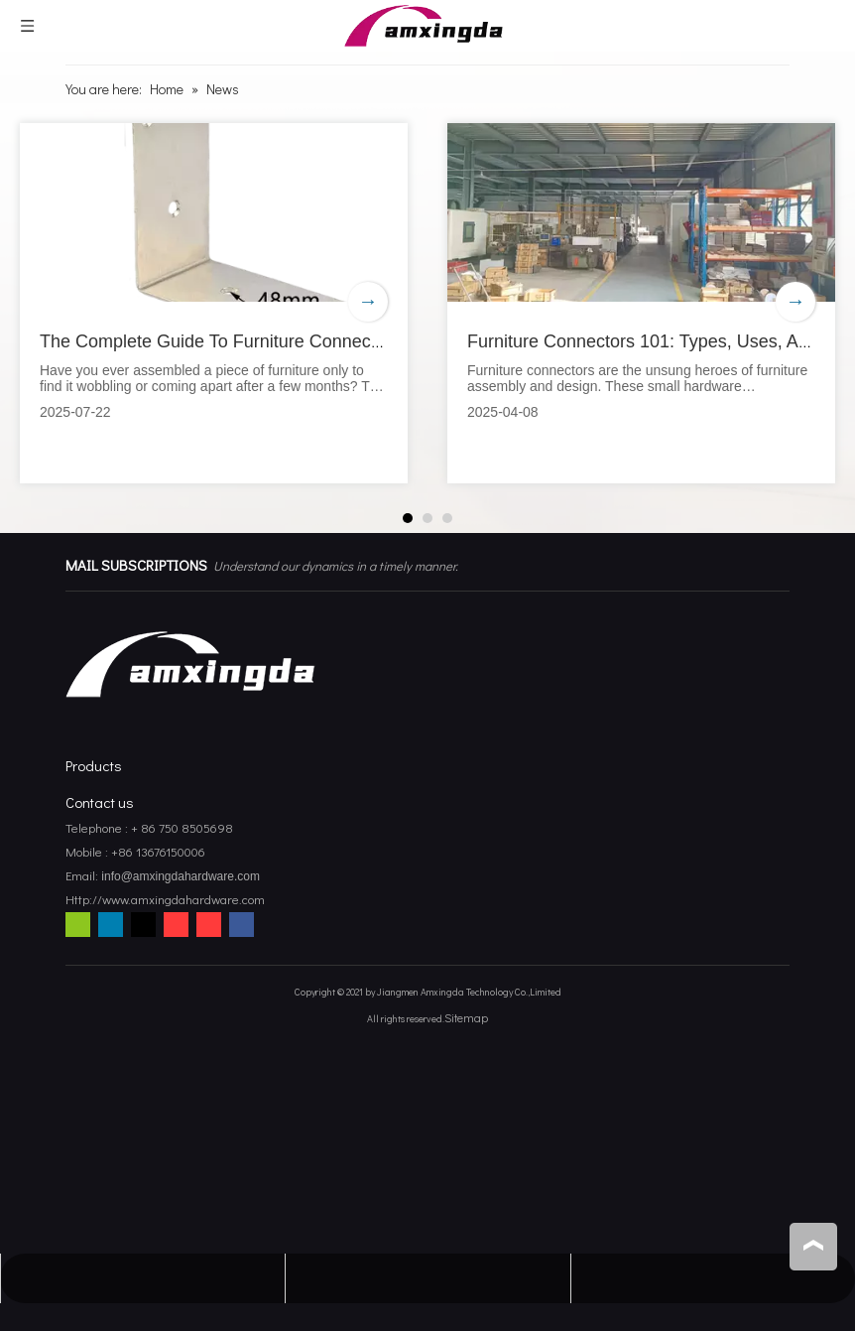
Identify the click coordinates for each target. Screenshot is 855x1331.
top (813, 1245)
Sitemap (466, 1017)
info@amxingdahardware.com (179, 876)
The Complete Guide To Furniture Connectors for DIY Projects (285, 341)
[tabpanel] (214, 303)
